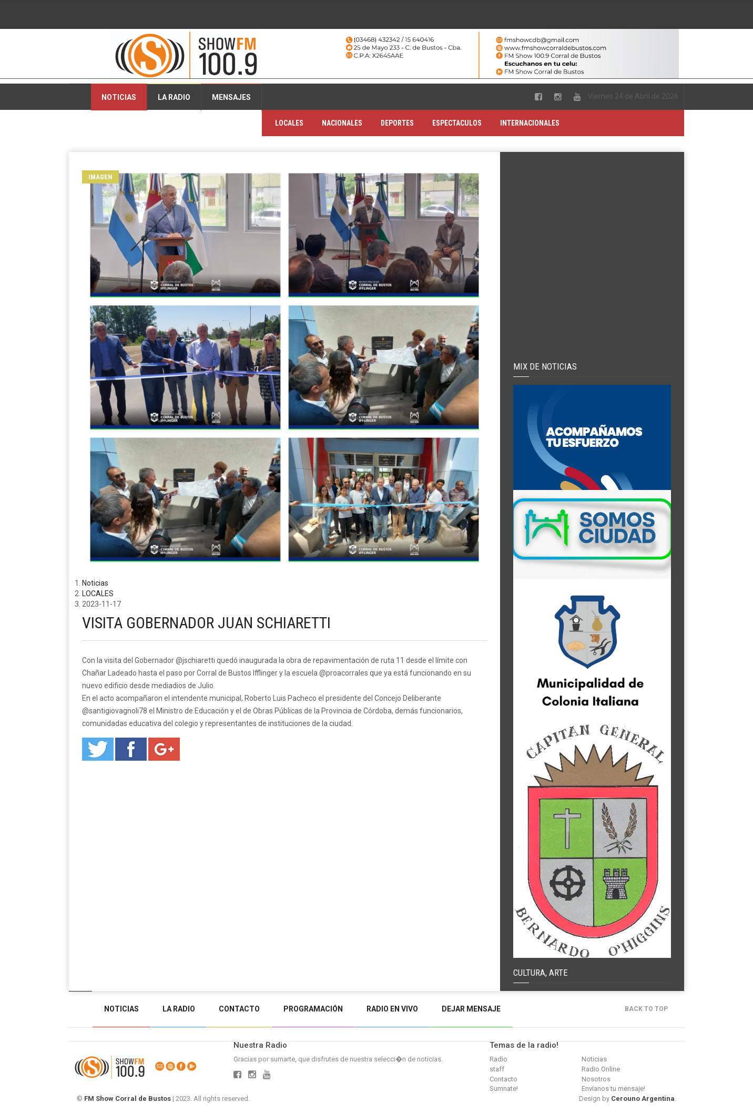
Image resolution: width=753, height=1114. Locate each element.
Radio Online (601, 1069)
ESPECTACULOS (457, 123)
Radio (498, 1059)
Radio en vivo (392, 1009)
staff (497, 1069)
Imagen (100, 177)
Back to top (649, 1009)
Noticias (118, 97)
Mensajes (231, 97)
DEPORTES (397, 123)
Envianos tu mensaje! (613, 1088)
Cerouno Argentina (643, 1098)
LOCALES (289, 123)
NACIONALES (342, 123)
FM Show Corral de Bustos (127, 1098)
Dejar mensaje (471, 1009)
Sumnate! (504, 1088)
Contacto (239, 1009)
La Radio (174, 97)
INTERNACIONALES (529, 123)
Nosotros (596, 1079)
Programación (313, 1009)
